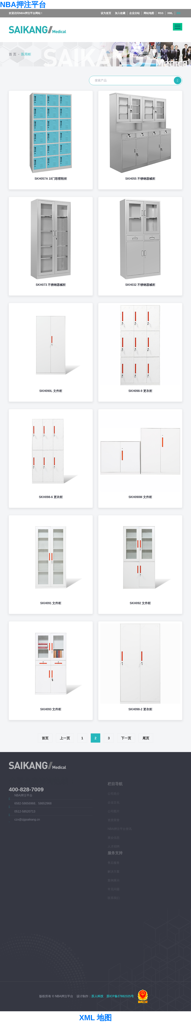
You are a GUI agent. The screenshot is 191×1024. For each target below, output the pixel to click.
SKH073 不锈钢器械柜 (51, 284)
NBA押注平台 (23, 4)
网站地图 (149, 13)
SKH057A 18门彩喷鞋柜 (51, 178)
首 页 (12, 54)
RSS (160, 13)
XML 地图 (95, 1018)
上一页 (65, 738)
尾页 (146, 738)
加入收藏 (120, 13)
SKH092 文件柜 (140, 603)
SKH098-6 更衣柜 (50, 497)
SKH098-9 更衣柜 (140, 390)
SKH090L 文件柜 (50, 390)
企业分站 (134, 13)
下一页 (126, 738)
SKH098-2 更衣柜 (140, 709)
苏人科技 (97, 996)
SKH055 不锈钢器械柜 (140, 178)
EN (178, 13)
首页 (45, 738)
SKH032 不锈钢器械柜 (140, 284)
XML (170, 13)
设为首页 (106, 13)
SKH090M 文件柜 (140, 497)
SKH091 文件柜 (50, 603)
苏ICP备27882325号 (120, 996)
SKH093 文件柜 (50, 709)
